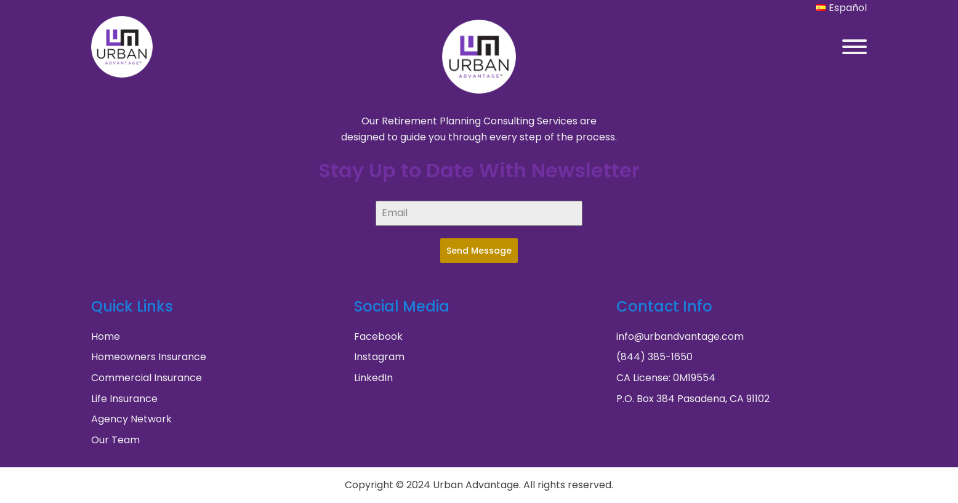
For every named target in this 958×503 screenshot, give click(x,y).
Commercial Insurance (146, 378)
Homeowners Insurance (148, 357)
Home (105, 336)
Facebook (378, 336)
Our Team (115, 440)
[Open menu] (854, 46)
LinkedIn (373, 378)
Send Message (479, 250)
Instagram (379, 357)
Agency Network (131, 419)
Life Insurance (124, 399)
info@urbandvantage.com (680, 336)
